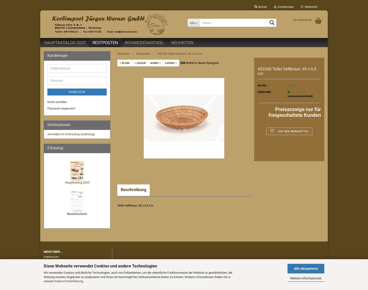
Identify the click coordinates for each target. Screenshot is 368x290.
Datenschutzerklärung (68, 281)
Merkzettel (309, 7)
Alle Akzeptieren (306, 268)
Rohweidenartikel (144, 42)
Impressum (51, 256)
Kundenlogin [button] (284, 7)
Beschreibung (133, 189)
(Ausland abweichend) (300, 96)
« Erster (125, 63)
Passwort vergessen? (61, 108)
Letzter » (171, 63)
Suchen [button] (260, 7)
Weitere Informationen (306, 278)
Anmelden (77, 92)
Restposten (105, 42)
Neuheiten (182, 42)
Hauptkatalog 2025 (65, 42)
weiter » (155, 63)
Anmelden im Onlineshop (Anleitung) (71, 134)
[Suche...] (193, 23)
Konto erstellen (57, 102)
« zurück (140, 63)
